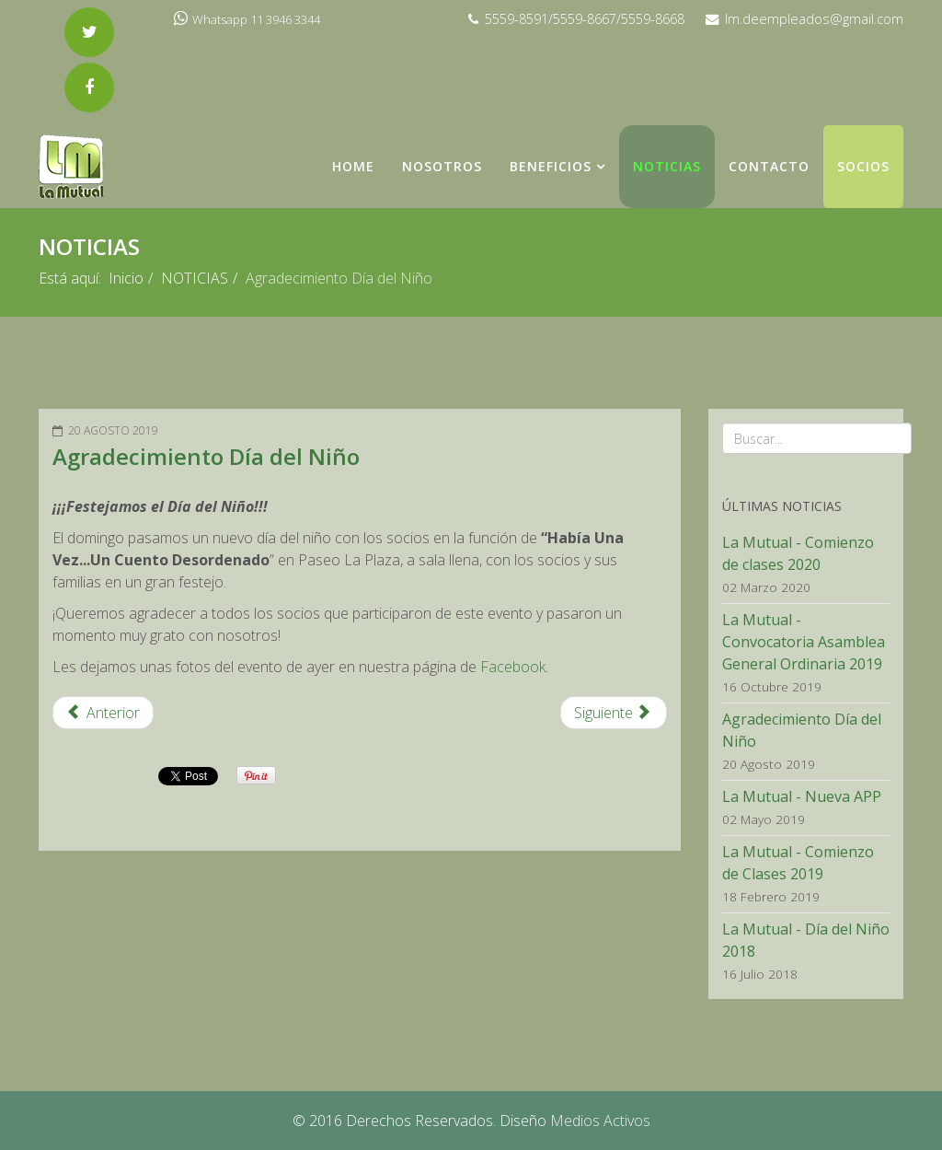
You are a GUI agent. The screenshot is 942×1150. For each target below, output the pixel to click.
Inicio (126, 278)
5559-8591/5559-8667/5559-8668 (584, 19)
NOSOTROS (442, 166)
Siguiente (611, 713)
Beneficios (551, 166)
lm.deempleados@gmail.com (814, 19)
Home (353, 166)
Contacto (769, 166)
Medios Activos (600, 1120)
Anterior (103, 713)
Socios (863, 166)
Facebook (513, 666)
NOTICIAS (667, 166)
